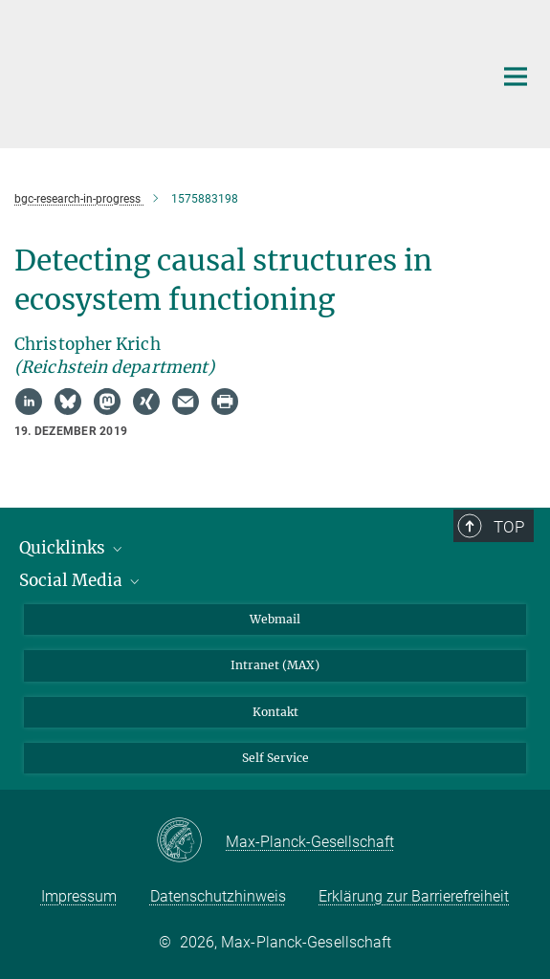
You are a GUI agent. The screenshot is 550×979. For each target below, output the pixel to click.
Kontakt (275, 712)
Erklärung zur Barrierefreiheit (414, 896)
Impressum (79, 896)
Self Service (275, 758)
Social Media (81, 580)
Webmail (275, 619)
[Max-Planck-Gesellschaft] (191, 841)
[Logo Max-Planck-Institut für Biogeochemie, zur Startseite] (239, 71)
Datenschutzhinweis (218, 896)
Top (509, 526)
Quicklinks (72, 547)
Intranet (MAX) (275, 665)
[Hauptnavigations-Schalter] (515, 76)
